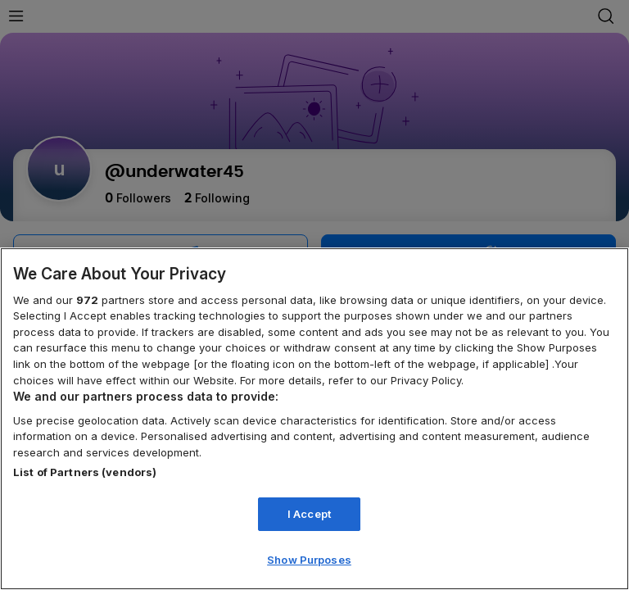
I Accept (309, 513)
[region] (314, 418)
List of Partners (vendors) (84, 472)
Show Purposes (309, 559)
